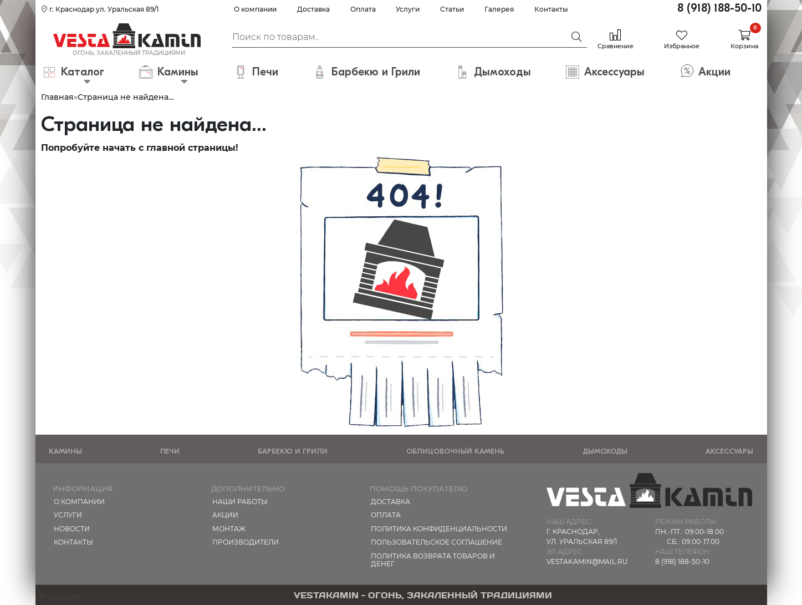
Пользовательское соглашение (436, 542)
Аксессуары (729, 451)
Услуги (408, 9)
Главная (57, 97)
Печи (170, 451)
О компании (255, 9)
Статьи (452, 9)
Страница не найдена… (126, 97)
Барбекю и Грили (293, 451)
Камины (65, 451)
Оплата (363, 9)
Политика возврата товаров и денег (433, 560)
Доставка (313, 9)
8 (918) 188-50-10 (719, 8)
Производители (245, 542)
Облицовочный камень (455, 451)
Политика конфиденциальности (439, 529)
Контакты (551, 9)
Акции (225, 515)
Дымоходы (605, 451)
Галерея (499, 9)
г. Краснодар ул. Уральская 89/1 (100, 9)
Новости (72, 529)
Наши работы (240, 501)
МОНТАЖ (229, 529)
